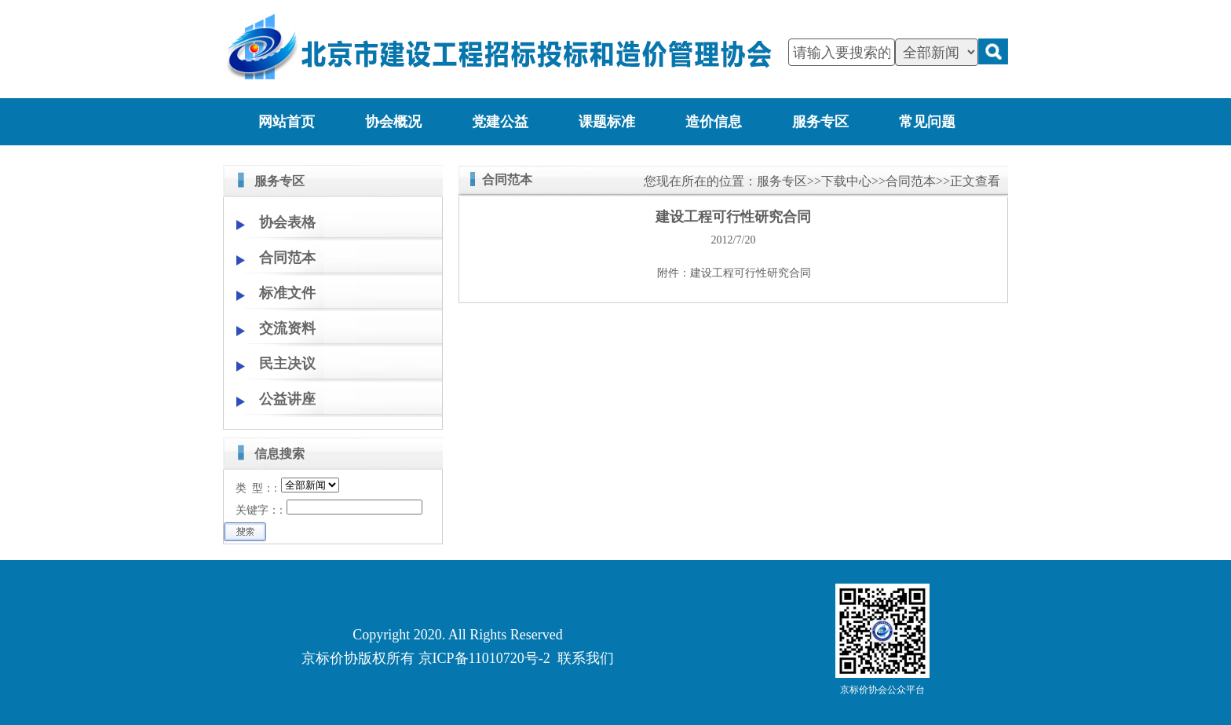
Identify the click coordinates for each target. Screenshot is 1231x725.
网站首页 (286, 122)
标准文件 (287, 293)
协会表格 (287, 222)
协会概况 (393, 122)
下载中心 (846, 181)
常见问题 (927, 122)
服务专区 (820, 122)
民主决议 (287, 364)
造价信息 (713, 122)
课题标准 (607, 122)
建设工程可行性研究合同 (750, 273)
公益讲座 (287, 399)
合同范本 (287, 257)
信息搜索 (279, 453)
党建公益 (500, 122)
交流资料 (287, 328)
